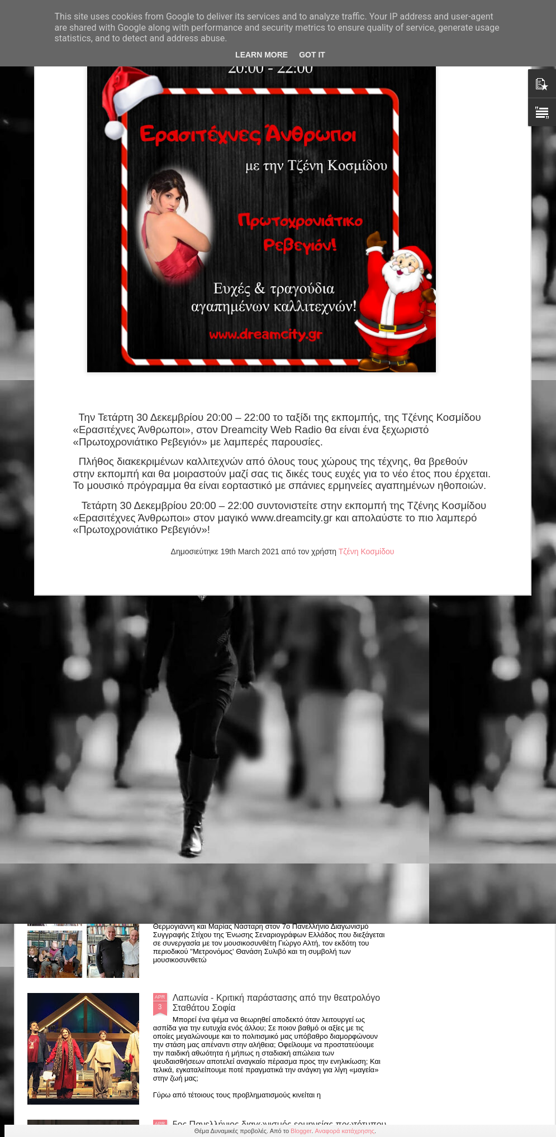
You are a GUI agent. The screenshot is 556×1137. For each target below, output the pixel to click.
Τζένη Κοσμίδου (367, 345)
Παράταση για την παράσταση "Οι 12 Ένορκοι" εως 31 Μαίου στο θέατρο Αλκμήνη (274, 749)
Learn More (261, 54)
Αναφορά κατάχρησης (345, 1131)
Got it (312, 54)
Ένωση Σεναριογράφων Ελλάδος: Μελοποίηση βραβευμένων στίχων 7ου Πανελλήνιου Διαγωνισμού (276, 876)
